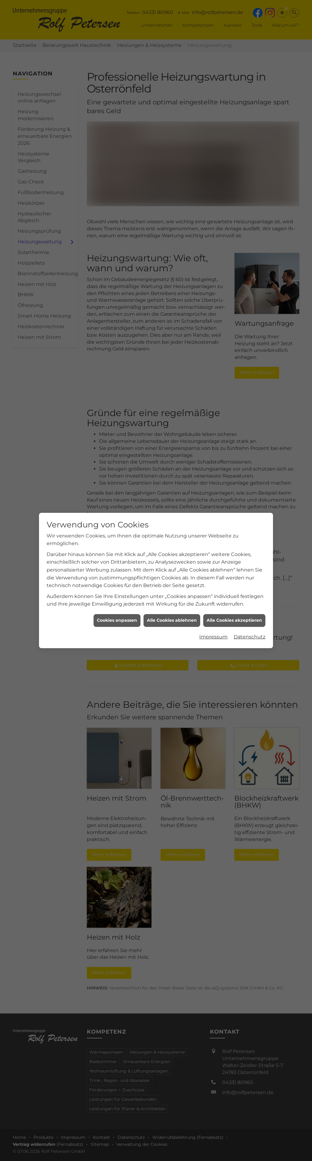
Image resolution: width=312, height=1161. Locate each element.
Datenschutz (249, 590)
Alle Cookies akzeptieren (234, 573)
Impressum (213, 590)
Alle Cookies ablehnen (172, 573)
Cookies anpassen (117, 573)
